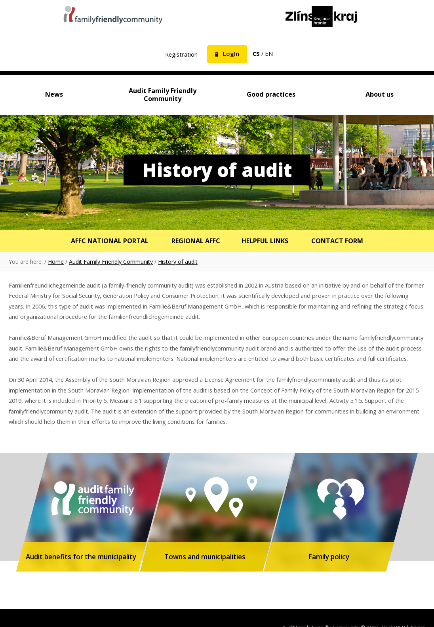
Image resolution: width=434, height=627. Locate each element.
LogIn (231, 53)
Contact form (339, 241)
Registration (181, 54)
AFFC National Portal (108, 241)
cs (256, 53)
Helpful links (266, 241)
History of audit (178, 262)
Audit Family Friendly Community (111, 262)
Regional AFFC (196, 241)
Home (56, 262)
